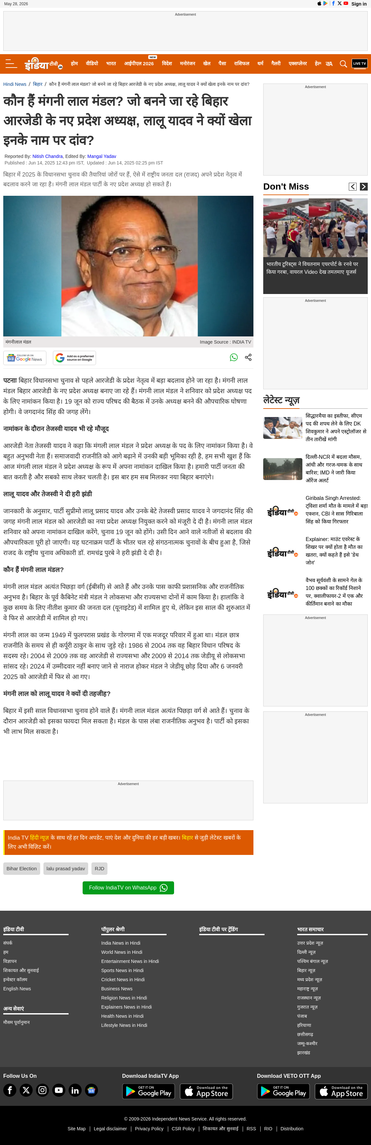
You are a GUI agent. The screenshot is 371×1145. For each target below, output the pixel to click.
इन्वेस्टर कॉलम (15, 979)
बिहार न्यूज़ (306, 970)
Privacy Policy (149, 1128)
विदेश (167, 63)
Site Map (77, 1128)
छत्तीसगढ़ (305, 1034)
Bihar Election (22, 868)
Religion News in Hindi (124, 997)
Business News (117, 988)
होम (74, 63)
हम (5, 952)
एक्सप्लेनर (298, 63)
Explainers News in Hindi (126, 1007)
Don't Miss (286, 186)
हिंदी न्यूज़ (39, 838)
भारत (111, 63)
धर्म (260, 63)
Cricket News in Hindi (123, 979)
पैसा (222, 63)
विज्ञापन (10, 961)
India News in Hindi (120, 943)
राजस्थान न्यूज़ (309, 997)
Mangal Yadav (102, 156)
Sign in (359, 4)
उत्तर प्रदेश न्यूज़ (310, 943)
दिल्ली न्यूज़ (306, 952)
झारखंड (303, 1052)
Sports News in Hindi (122, 970)
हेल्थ (319, 63)
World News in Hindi (121, 952)
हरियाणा (304, 1025)
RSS (251, 1128)
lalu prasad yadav (66, 868)
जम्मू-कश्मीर (307, 1043)
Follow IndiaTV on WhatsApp (128, 888)
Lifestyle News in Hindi (124, 1025)
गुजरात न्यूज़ (307, 1007)
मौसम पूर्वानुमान (16, 1022)
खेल (206, 63)
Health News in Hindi (122, 1016)
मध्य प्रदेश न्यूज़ (309, 979)
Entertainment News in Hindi (130, 961)
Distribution (292, 1128)
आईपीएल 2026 (139, 63)
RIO (268, 1128)
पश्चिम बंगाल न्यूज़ (312, 961)
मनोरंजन (187, 63)
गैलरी (276, 63)
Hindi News (14, 84)
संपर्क (7, 943)
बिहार (37, 84)
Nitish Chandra (48, 156)
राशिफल (241, 63)
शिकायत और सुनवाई (21, 970)
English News (17, 988)
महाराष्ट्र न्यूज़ (307, 988)
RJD (99, 868)
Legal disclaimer (110, 1128)
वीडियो (92, 63)
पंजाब (302, 1016)
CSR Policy (183, 1128)
